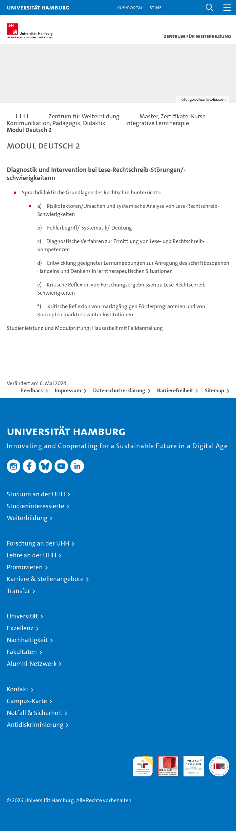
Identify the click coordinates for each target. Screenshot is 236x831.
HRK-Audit (190, 763)
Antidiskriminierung (35, 724)
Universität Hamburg (38, 7)
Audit (164, 759)
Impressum (68, 390)
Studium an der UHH (36, 494)
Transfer (18, 591)
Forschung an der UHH (38, 543)
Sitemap (214, 390)
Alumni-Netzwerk (32, 663)
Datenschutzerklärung (119, 390)
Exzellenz (20, 628)
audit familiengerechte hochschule (143, 766)
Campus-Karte (27, 701)
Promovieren (25, 567)
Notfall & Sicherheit (34, 713)
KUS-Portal (130, 7)
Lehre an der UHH (31, 555)
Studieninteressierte (35, 506)
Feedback (32, 390)
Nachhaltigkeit (27, 640)
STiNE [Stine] (156, 7)
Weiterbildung (27, 518)
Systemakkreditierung (219, 759)
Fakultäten (22, 652)
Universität (22, 616)
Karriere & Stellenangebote (45, 579)
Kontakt (17, 689)
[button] (209, 7)
